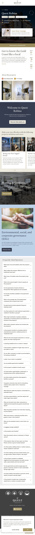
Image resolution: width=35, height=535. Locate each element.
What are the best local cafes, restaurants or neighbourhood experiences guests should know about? (16, 403)
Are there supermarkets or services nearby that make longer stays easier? (16, 397)
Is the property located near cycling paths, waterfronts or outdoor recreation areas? (15, 480)
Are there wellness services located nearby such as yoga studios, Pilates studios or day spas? (16, 453)
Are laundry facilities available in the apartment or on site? (16, 294)
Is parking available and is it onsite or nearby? (16, 343)
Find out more (7, 193)
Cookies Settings (15, 529)
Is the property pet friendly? (11, 431)
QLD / (3, 9)
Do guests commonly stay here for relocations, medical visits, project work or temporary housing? (16, 384)
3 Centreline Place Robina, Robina (11, 20)
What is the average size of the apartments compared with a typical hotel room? (15, 300)
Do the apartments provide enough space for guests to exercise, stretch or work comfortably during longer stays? (16, 467)
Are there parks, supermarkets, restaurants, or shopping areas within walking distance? (16, 372)
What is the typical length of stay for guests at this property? (16, 283)
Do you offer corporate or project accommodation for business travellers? (17, 354)
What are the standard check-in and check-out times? (16, 422)
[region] (17, 524)
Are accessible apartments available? (14, 363)
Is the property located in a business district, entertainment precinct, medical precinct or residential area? (15, 331)
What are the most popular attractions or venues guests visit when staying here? (16, 338)
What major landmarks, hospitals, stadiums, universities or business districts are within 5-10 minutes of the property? (16, 318)
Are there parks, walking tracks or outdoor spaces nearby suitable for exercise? (17, 447)
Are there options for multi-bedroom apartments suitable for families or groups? (16, 312)
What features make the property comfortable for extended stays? (17, 391)
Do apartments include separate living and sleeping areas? (15, 306)
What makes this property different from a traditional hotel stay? (15, 271)
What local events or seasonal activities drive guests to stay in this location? (15, 416)
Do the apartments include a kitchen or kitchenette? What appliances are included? (15, 288)
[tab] (17, 170)
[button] (17, 509)
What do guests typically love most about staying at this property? (17, 410)
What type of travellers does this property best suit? (16, 277)
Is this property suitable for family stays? (14, 367)
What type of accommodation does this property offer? (16, 265)
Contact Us (6, 22)
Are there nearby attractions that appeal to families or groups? (15, 378)
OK (27, 529)
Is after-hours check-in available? (12, 359)
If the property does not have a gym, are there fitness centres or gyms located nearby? (16, 442)
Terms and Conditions (17, 505)
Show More (4, 63)
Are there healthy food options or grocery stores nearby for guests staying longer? (16, 474)
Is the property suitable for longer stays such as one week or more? (16, 348)
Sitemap (11, 505)
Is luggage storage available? (11, 427)
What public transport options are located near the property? (16, 325)
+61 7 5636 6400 (26, 20)
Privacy (23, 505)
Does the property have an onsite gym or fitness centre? (16, 436)
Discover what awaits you (17, 122)
